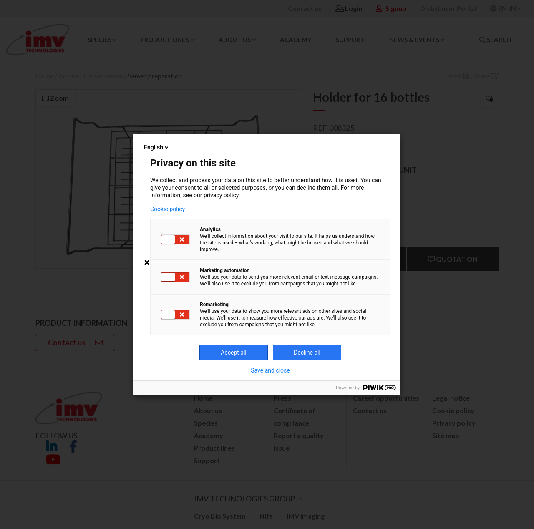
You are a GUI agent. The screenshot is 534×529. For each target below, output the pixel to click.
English (157, 147)
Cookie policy (167, 209)
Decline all (307, 352)
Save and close (270, 370)
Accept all (234, 352)
